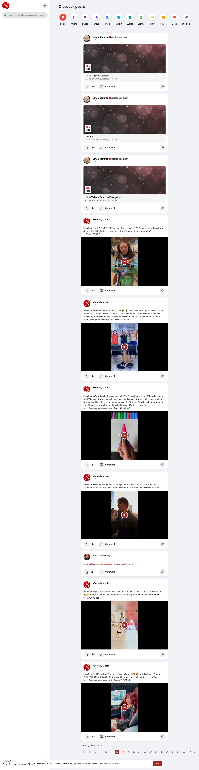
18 (123, 752)
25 (162, 752)
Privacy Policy (33, 764)
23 (150, 752)
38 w (94, 586)
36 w (94, 40)
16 (111, 752)
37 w (94, 305)
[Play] (124, 261)
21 (139, 752)
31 (195, 752)
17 (117, 752)
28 (178, 752)
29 (184, 752)
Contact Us (21, 764)
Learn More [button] (114, 764)
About (5, 764)
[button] (25, 15)
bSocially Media (100, 219)
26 (167, 752)
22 (145, 752)
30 (189, 752)
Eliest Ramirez (100, 555)
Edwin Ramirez (100, 37)
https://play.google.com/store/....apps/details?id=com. (108, 564)
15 (106, 752)
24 (156, 752)
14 (100, 752)
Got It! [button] (157, 764)
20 (134, 752)
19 (128, 752)
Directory (12, 764)
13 (95, 752)
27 (173, 752)
